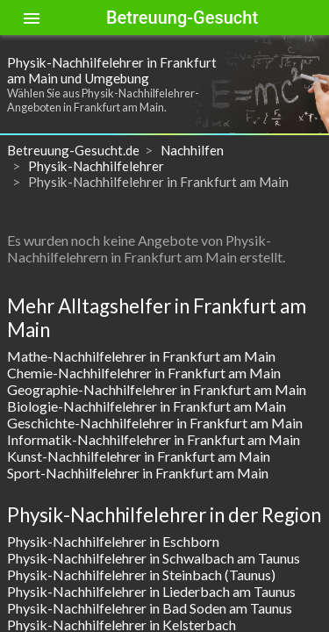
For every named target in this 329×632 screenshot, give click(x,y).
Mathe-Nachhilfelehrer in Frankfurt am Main (141, 356)
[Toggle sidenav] (31, 17)
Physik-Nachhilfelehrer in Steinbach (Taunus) (141, 574)
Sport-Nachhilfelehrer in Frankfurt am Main (137, 472)
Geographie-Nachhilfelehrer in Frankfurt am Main (156, 389)
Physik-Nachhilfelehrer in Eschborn (113, 541)
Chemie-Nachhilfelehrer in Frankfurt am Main (144, 372)
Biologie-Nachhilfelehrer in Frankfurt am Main (146, 406)
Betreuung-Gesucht (182, 17)
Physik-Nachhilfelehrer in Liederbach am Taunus (151, 591)
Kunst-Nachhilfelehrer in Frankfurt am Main (138, 456)
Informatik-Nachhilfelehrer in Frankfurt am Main (153, 439)
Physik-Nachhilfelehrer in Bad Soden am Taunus (149, 608)
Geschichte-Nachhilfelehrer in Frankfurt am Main (155, 422)
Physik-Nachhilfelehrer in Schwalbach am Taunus (153, 557)
